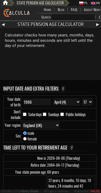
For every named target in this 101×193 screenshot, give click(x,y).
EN (95, 3)
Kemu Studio (30, 191)
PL (83, 3)
